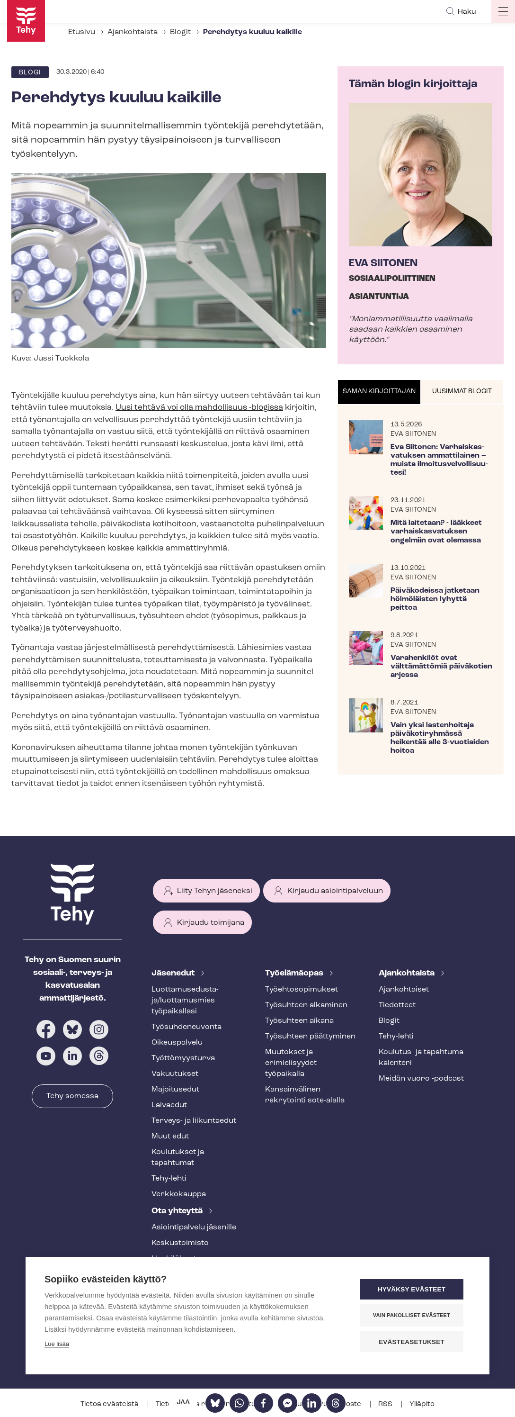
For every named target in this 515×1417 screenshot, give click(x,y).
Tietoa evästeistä (110, 1404)
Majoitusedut (175, 1089)
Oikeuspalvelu (177, 1043)
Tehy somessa (72, 1096)
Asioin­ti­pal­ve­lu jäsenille (193, 1227)
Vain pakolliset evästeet (413, 1315)
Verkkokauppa (178, 1194)
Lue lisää (56, 1344)
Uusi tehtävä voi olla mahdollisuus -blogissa (199, 408)
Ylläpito (422, 1404)
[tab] (379, 392)
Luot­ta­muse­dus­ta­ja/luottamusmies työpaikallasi (185, 1000)
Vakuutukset (174, 1074)
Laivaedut (169, 1105)
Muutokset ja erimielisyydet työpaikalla (291, 1063)
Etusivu (81, 32)
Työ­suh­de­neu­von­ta (186, 1027)
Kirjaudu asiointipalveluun (335, 891)
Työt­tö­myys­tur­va (183, 1058)
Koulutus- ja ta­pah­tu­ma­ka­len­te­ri (422, 1057)
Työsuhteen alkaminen (306, 1005)
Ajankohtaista (132, 32)
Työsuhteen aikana (299, 1021)
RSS (386, 1404)
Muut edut (170, 1136)
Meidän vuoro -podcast (421, 1079)
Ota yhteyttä (177, 1211)
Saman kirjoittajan (379, 391)
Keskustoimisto (180, 1243)
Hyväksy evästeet (413, 1289)
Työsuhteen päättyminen (310, 1036)
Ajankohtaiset (404, 989)
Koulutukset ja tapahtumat (177, 1157)
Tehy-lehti (168, 1178)
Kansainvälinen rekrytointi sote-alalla (305, 1095)
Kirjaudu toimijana (210, 923)
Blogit (180, 32)
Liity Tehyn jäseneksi (214, 891)
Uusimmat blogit (462, 391)
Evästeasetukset (413, 1341)
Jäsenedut (173, 973)
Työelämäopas (295, 973)
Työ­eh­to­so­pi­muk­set (301, 989)
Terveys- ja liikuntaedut (193, 1121)
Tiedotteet (397, 1005)
